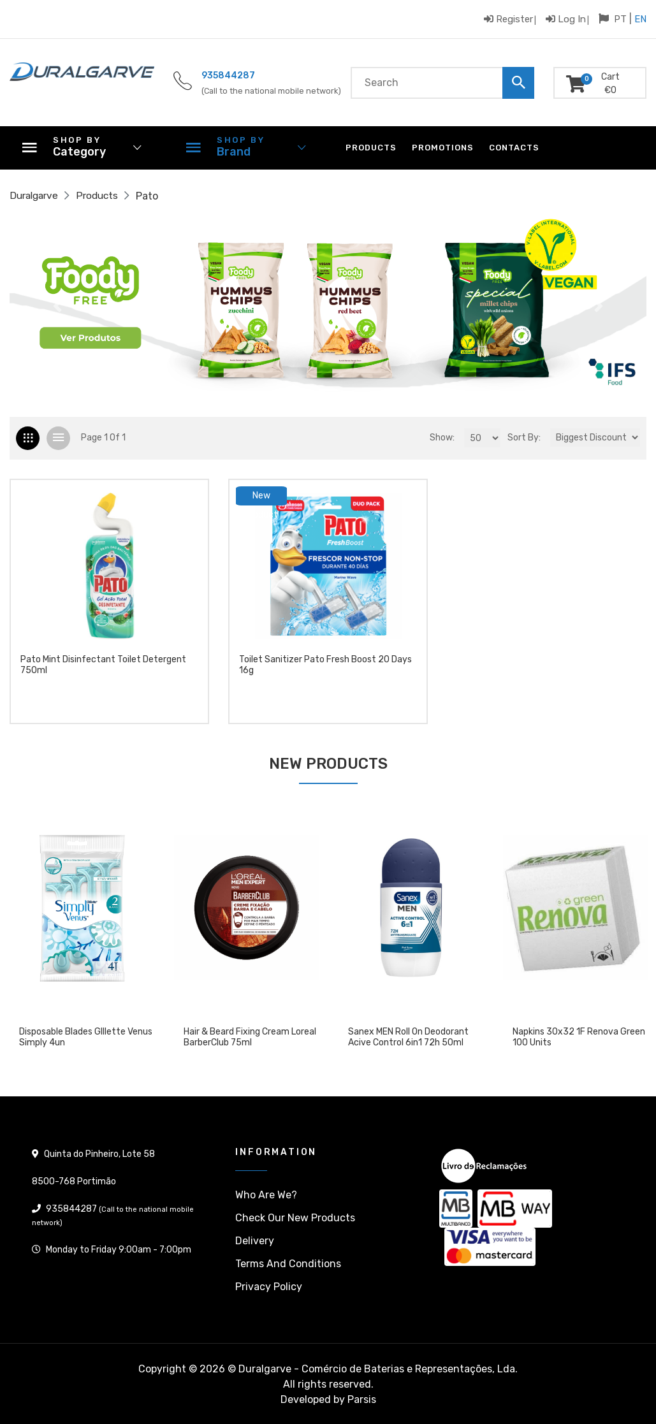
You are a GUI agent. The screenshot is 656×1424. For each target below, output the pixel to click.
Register (508, 19)
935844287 (228, 75)
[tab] (28, 438)
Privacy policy (268, 1287)
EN (640, 19)
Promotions (443, 147)
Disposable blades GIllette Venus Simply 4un (85, 1037)
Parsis (361, 1399)
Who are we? (266, 1195)
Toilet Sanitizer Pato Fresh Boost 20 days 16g (325, 668)
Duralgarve (36, 196)
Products (371, 147)
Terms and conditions (288, 1264)
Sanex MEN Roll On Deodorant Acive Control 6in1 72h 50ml (408, 1037)
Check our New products (295, 1218)
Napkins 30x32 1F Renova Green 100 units (579, 1037)
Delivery (254, 1241)
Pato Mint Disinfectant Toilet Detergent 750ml (103, 668)
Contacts (514, 147)
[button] (57, 306)
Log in (566, 19)
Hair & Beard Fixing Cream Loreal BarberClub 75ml (250, 1037)
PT (620, 19)
